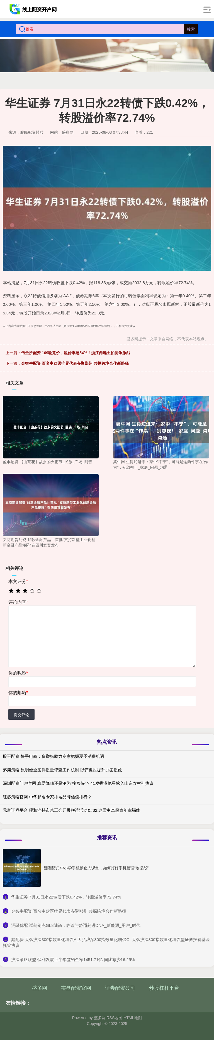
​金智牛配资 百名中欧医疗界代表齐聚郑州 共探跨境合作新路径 (68, 911)
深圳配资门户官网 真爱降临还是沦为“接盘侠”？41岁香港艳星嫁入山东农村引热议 (78, 783)
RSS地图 (114, 1018)
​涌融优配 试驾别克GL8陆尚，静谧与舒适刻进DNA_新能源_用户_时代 (75, 925)
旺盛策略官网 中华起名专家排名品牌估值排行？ (47, 797)
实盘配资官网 (76, 988)
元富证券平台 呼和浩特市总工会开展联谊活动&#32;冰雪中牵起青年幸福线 (71, 810)
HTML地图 (132, 1018)
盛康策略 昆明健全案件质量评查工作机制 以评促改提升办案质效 (62, 770)
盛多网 (39, 988)
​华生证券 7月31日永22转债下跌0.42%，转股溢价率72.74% (66, 897)
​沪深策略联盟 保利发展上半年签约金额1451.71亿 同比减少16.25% (73, 959)
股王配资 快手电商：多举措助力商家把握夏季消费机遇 (53, 756)
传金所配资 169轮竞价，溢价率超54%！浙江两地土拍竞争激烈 (75, 353)
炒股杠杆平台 (164, 988)
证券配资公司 (120, 988)
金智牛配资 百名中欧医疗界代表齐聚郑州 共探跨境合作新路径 (75, 363)
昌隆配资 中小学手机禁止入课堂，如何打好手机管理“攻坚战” (96, 868)
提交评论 (21, 715)
